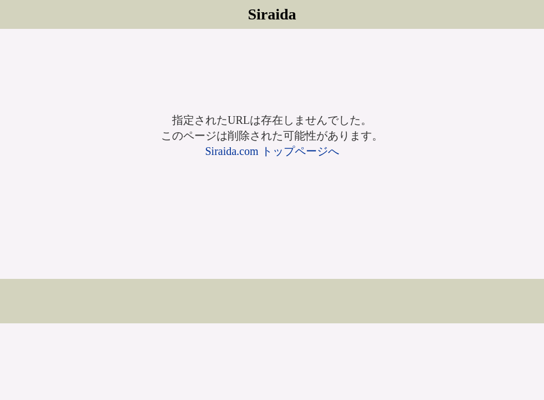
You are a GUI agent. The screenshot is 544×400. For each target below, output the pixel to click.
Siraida (272, 14)
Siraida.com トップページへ (272, 151)
